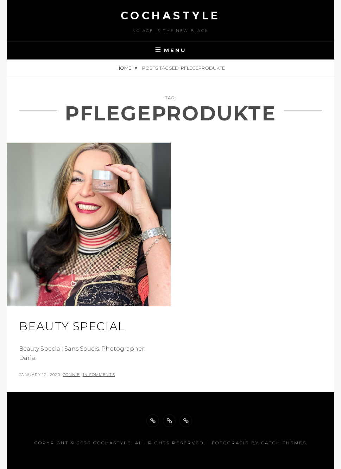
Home (124, 68)
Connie (71, 374)
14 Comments (99, 374)
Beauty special (72, 326)
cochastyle (171, 15)
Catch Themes (284, 442)
